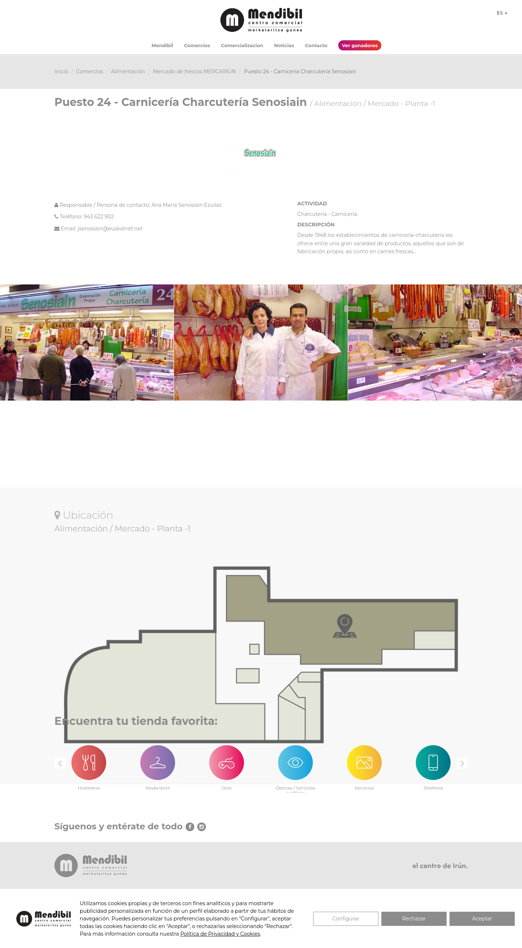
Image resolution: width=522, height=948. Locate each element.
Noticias (284, 45)
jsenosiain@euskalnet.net (110, 228)
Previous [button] (59, 763)
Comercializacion (242, 45)
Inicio (61, 71)
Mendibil (162, 45)
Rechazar (414, 918)
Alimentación (128, 71)
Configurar (345, 918)
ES (502, 13)
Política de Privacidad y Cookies (220, 934)
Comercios (197, 45)
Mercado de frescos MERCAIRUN (194, 71)
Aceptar (482, 918)
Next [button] (462, 763)
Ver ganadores (360, 45)
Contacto (316, 45)
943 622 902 (99, 216)
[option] (88, 763)
